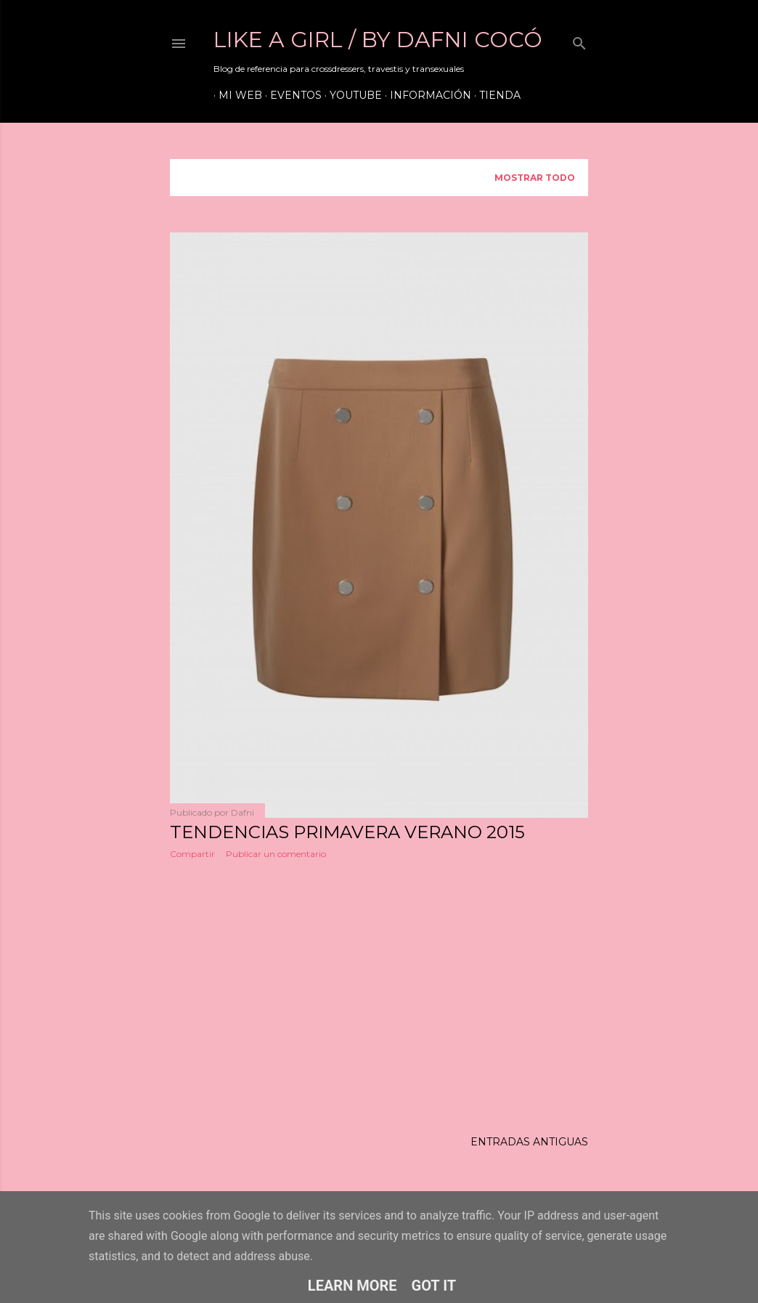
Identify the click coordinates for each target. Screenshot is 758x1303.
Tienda (494, 95)
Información (425, 95)
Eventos (291, 95)
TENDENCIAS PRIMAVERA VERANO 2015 (347, 832)
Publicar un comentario (276, 853)
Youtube (351, 95)
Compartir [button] (192, 853)
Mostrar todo (534, 177)
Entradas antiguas (529, 1145)
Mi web (235, 95)
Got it (434, 1285)
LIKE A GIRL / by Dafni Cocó (377, 39)
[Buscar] (579, 40)
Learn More (352, 1285)
